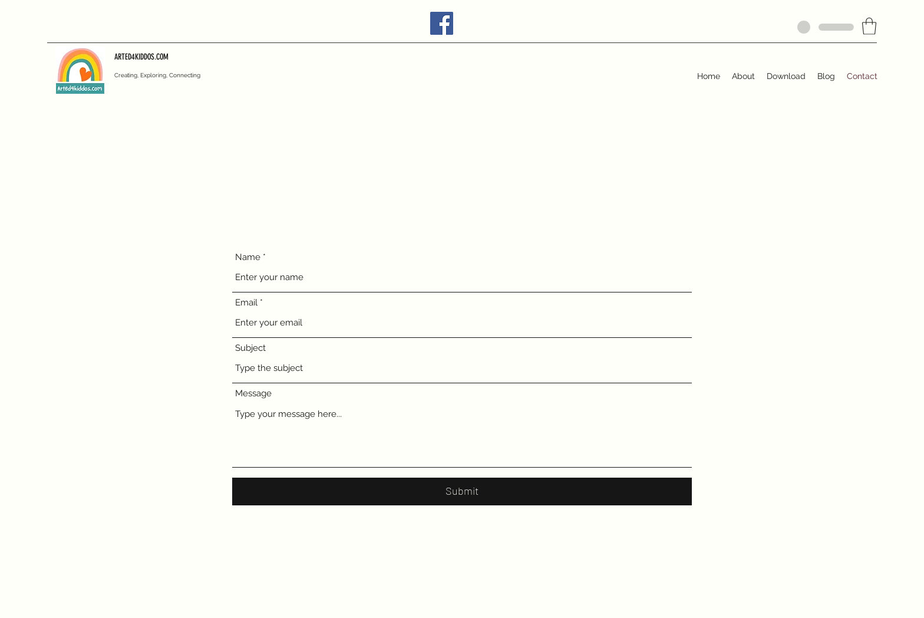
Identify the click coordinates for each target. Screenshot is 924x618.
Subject (250, 348)
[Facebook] (441, 23)
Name (247, 257)
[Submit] (462, 491)
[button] (869, 26)
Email (246, 302)
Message (253, 393)
